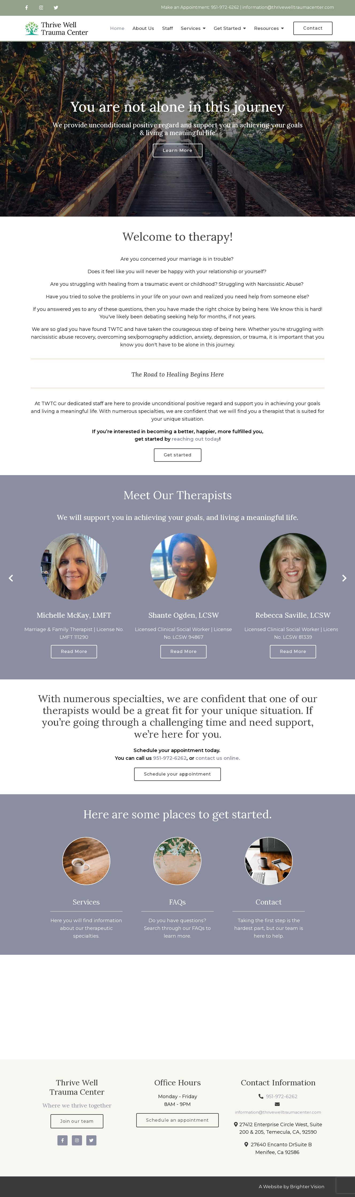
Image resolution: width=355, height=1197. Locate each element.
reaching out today (195, 439)
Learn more (178, 150)
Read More (91, 651)
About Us (143, 28)
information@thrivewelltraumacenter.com (288, 7)
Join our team (76, 1121)
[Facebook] (26, 7)
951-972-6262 (225, 7)
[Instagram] (41, 7)
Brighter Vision (307, 1186)
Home (117, 28)
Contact (313, 28)
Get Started (227, 28)
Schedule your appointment (177, 774)
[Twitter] (56, 7)
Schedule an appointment (177, 1120)
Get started (178, 454)
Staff (167, 28)
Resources (266, 28)
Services (191, 28)
